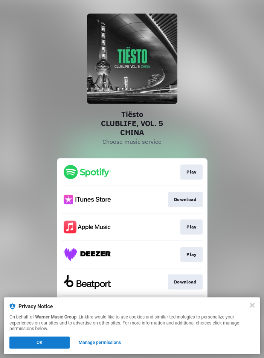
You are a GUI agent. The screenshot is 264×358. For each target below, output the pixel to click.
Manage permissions (100, 342)
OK (40, 342)
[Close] (252, 305)
